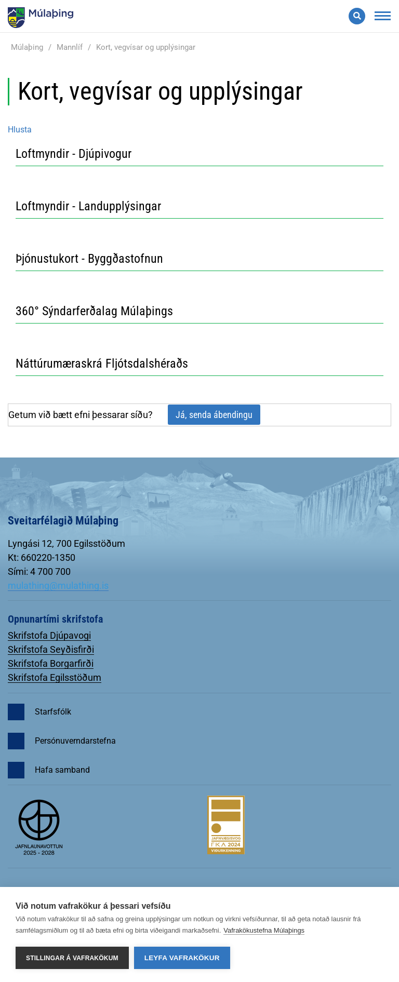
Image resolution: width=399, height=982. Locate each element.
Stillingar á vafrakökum (72, 958)
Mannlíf (70, 47)
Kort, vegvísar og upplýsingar (145, 47)
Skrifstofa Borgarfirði (51, 663)
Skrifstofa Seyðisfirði (51, 649)
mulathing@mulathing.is (58, 585)
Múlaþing (27, 47)
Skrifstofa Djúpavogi (49, 635)
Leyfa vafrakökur (182, 958)
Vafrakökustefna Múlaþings (263, 930)
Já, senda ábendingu (214, 414)
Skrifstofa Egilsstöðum (54, 677)
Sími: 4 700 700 (39, 571)
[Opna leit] (357, 16)
